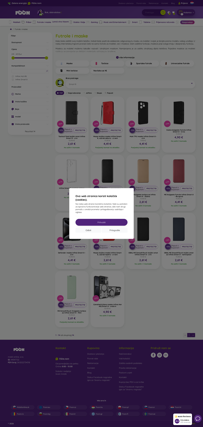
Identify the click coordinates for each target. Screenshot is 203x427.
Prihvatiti (101, 222)
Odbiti (88, 230)
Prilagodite (115, 230)
